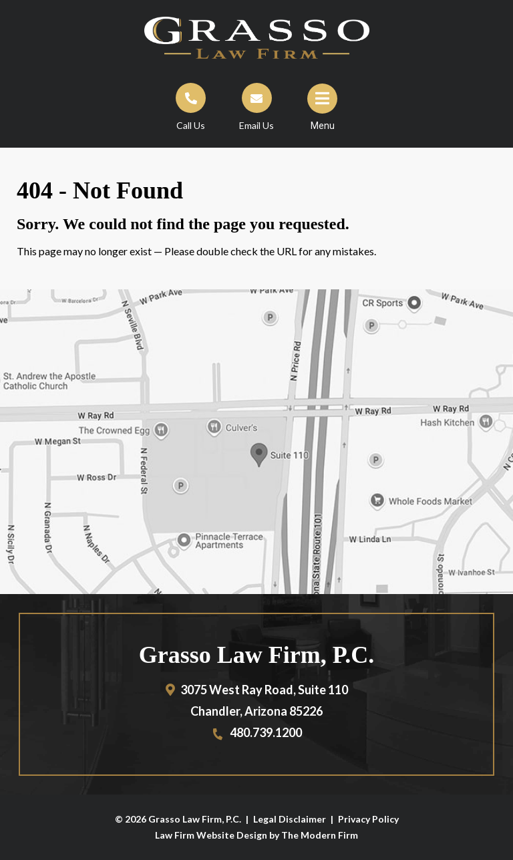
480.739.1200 (266, 732)
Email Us (256, 125)
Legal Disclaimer (289, 819)
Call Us (190, 125)
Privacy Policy (368, 819)
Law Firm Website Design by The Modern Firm (256, 835)
